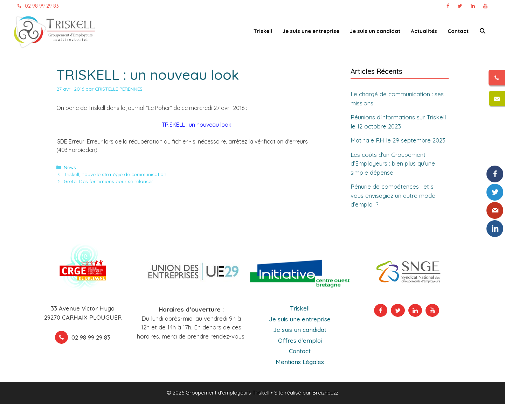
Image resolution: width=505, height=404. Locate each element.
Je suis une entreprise (311, 31)
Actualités (424, 31)
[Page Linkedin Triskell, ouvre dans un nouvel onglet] (472, 6)
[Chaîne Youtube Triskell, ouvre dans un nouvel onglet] (485, 6)
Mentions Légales (300, 361)
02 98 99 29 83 (36, 6)
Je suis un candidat (375, 31)
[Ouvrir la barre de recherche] (482, 32)
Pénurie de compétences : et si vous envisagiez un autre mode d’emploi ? (393, 195)
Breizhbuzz (325, 392)
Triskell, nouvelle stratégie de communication (115, 174)
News (70, 167)
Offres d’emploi (300, 340)
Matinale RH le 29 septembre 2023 (398, 140)
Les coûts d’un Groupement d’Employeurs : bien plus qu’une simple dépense (393, 163)
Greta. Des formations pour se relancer (108, 181)
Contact (458, 31)
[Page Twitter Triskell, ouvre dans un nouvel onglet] (460, 6)
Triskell (263, 31)
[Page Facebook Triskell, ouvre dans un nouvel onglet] (448, 6)
